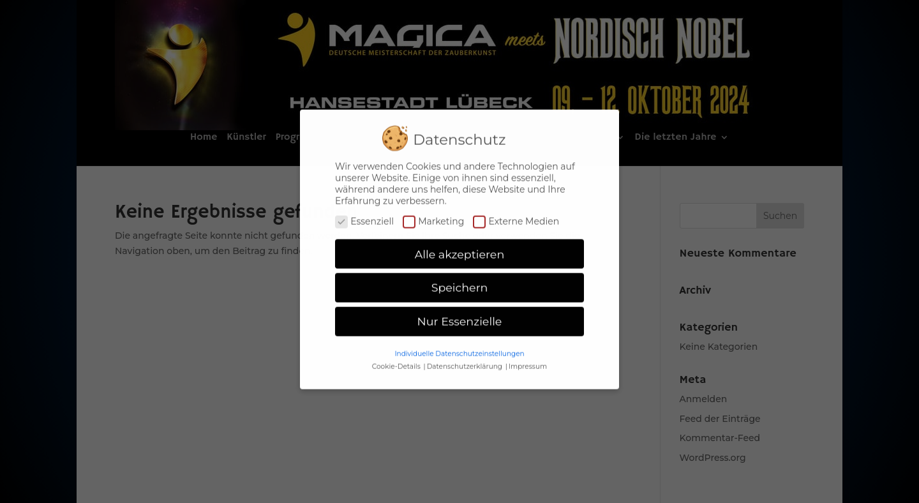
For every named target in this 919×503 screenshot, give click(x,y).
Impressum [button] (528, 360)
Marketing (433, 215)
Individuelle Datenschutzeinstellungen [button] (459, 347)
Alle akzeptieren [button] (460, 248)
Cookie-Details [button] (397, 360)
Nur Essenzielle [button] (459, 315)
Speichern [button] (459, 282)
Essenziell (364, 215)
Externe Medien (516, 215)
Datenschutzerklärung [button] (465, 360)
